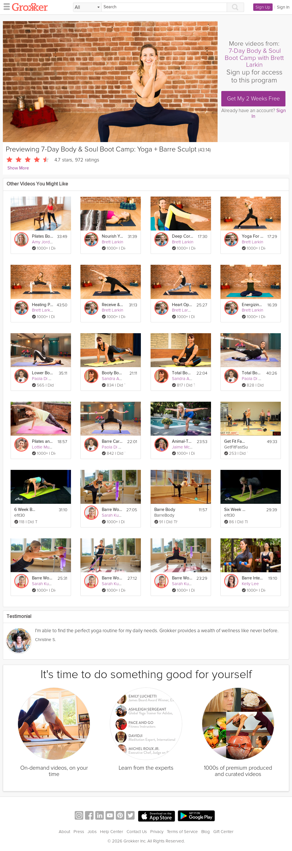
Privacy (156, 831)
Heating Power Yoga (42, 305)
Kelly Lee (250, 583)
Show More (18, 168)
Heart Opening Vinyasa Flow (182, 305)
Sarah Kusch (113, 515)
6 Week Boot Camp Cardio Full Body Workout (25, 510)
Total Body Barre (252, 373)
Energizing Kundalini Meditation (252, 305)
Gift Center (223, 831)
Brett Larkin (112, 241)
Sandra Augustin (117, 378)
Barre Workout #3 (112, 510)
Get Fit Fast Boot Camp (235, 441)
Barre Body (164, 510)
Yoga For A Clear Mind (252, 236)
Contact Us (137, 831)
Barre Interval (252, 578)
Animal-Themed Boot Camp (182, 441)
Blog (205, 831)
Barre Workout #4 (43, 578)
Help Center (111, 831)
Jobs (92, 831)
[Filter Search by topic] (87, 7)
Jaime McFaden (187, 447)
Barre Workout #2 (182, 578)
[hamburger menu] (5, 6)
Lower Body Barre (43, 373)
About (64, 831)
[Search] (164, 7)
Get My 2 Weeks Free (253, 98)
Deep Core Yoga (183, 236)
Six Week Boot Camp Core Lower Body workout (235, 510)
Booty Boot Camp (112, 373)
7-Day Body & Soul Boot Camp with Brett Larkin (254, 58)
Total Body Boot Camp (182, 373)
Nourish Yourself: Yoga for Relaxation (112, 236)
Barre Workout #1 (112, 578)
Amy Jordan (43, 241)
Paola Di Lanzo (46, 378)
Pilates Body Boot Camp (43, 236)
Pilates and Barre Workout (43, 441)
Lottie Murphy (45, 447)
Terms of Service (182, 831)
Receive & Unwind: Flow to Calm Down (112, 305)
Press (79, 831)
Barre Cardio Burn (112, 441)
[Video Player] (110, 81)
